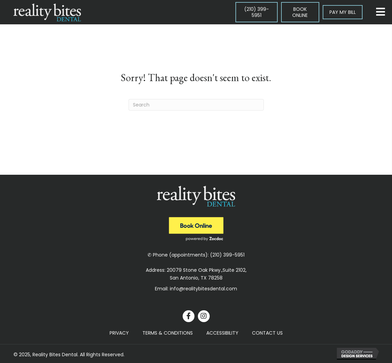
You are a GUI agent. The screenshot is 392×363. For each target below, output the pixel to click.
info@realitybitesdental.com (203, 288)
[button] (188, 316)
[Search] (196, 105)
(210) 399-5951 (227, 254)
